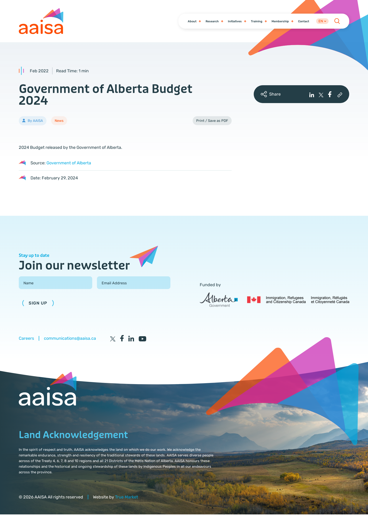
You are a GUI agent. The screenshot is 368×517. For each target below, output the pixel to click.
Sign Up (38, 305)
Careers (26, 340)
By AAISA (35, 123)
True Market (126, 499)
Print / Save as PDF (212, 123)
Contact (301, 22)
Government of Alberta (68, 165)
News (59, 123)
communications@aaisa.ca (70, 340)
